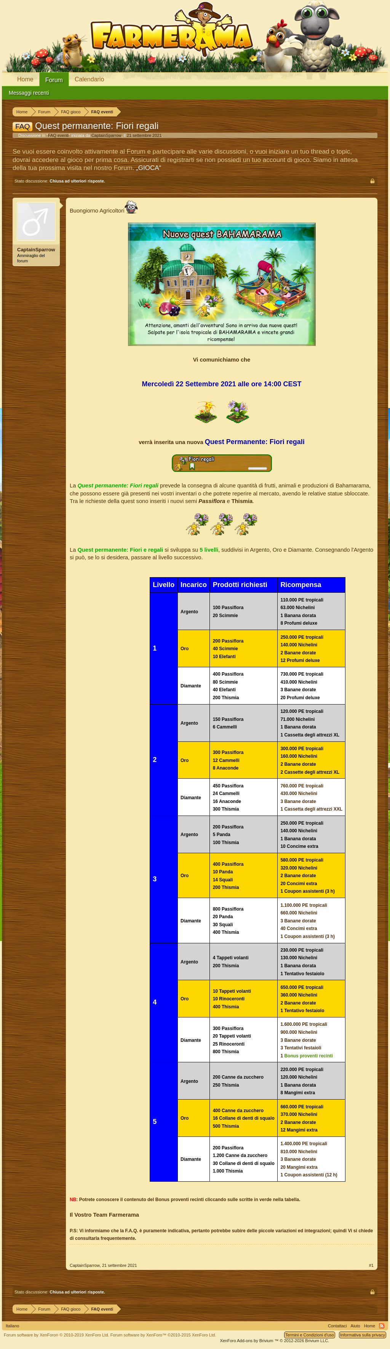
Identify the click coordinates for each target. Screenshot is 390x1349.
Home (25, 79)
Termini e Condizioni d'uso (309, 1335)
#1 (371, 1265)
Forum (54, 80)
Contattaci (337, 1326)
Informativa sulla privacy (362, 1335)
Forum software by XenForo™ (163, 1335)
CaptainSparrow (106, 135)
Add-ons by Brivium (274, 1340)
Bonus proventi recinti (308, 1056)
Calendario (89, 79)
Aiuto (355, 1326)
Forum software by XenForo (56, 1335)
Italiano (12, 1326)
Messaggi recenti (29, 93)
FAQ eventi (58, 135)
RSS (381, 1325)
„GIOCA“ (148, 167)
